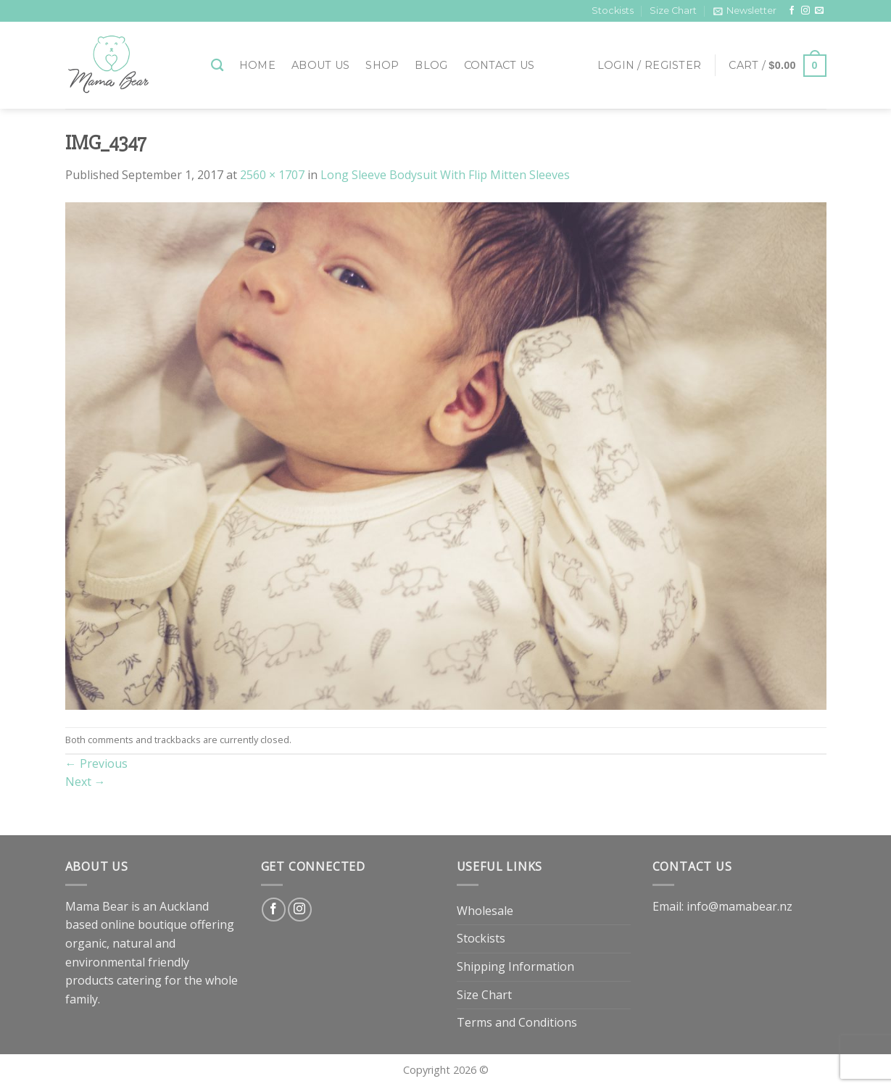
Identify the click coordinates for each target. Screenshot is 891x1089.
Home (257, 65)
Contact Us (499, 65)
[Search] (217, 65)
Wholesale (485, 911)
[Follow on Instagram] (805, 11)
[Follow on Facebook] (791, 11)
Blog (431, 65)
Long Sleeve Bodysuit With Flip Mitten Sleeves (445, 175)
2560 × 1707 (272, 175)
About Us (320, 65)
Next (85, 782)
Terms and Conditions (517, 1022)
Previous (96, 763)
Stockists (613, 10)
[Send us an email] (819, 11)
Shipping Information (515, 966)
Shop (382, 65)
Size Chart (673, 10)
